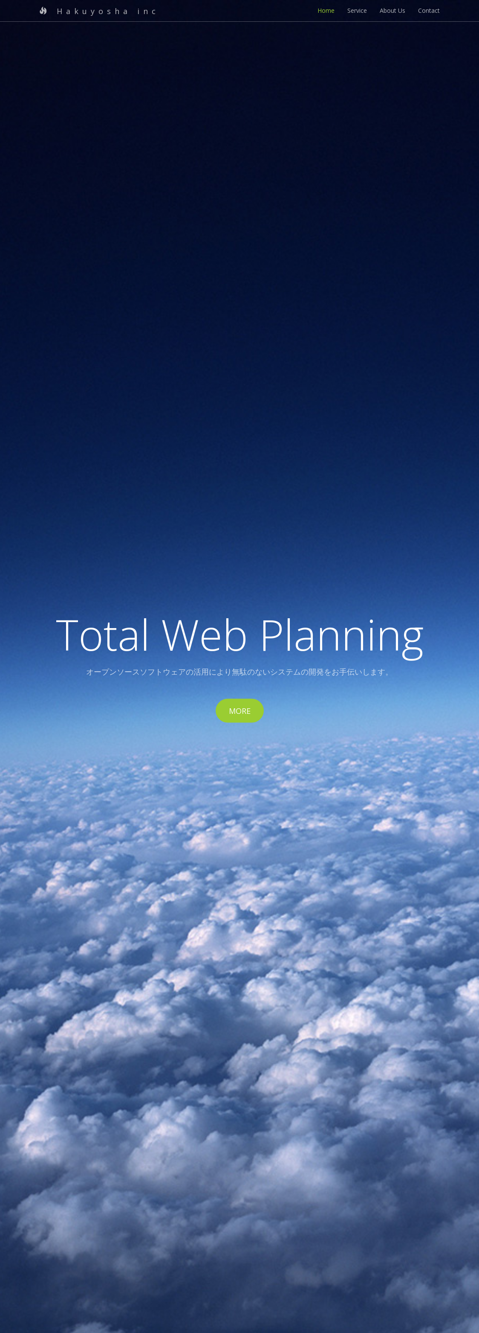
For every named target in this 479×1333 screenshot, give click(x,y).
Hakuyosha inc (99, 11)
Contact (429, 10)
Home (326, 10)
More (240, 711)
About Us (392, 10)
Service (357, 10)
